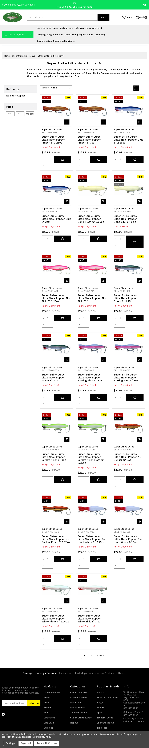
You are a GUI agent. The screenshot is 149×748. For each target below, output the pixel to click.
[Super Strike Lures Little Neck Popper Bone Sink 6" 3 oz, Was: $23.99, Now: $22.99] (129, 184)
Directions (85, 28)
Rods (62, 28)
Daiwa (100, 694)
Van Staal (75, 658)
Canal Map (100, 34)
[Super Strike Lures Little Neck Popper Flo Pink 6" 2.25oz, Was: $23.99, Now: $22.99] (56, 257)
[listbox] (61, 88)
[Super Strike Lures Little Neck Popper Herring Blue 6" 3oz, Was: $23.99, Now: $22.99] (129, 330)
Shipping (41, 34)
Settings (10, 743)
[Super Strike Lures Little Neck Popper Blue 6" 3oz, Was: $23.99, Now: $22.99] (56, 184)
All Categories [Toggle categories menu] (17, 34)
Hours (90, 34)
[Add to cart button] (62, 159)
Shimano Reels (78, 653)
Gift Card (97, 28)
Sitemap (48, 726)
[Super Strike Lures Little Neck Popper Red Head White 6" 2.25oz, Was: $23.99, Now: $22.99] (92, 479)
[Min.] (10, 113)
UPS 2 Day (9, 5)
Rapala (74, 679)
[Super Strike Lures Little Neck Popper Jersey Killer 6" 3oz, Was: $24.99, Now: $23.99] (56, 403)
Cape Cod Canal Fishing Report (69, 34)
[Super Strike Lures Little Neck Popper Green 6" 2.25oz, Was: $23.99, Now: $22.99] (129, 257)
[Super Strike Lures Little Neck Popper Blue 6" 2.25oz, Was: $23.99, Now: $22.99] (129, 111)
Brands (69, 28)
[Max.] (20, 113)
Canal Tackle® (43, 28)
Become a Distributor (64, 41)
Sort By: (45, 88)
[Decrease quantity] (43, 159)
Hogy (100, 658)
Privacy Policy (44, 736)
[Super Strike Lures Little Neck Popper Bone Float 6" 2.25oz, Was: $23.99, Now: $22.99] (92, 184)
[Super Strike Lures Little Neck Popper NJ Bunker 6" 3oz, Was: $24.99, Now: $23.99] (129, 403)
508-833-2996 (26, 5)
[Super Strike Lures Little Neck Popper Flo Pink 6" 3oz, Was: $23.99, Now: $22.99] (92, 257)
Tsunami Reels (78, 669)
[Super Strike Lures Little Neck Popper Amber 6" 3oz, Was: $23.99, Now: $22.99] (92, 111)
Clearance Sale (44, 41)
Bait (77, 28)
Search (103, 17)
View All (101, 699)
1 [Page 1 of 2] (84, 612)
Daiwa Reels (77, 664)
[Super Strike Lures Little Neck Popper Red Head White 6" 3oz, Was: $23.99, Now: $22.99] (129, 479)
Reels (55, 28)
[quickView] (66, 122)
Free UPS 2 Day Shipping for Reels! (74, 6)
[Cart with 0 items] (141, 17)
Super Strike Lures (81, 674)
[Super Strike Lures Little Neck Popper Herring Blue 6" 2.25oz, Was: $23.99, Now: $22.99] (92, 330)
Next (100, 611)
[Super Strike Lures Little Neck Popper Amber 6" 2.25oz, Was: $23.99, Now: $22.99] (56, 111)
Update (30, 113)
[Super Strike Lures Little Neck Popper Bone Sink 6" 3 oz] (135, 232)
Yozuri (100, 664)
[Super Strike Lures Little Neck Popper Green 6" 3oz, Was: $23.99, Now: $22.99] (56, 330)
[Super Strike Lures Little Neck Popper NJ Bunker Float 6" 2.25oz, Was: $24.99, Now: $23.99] (56, 479)
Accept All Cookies (47, 743)
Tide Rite (102, 684)
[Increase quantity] (51, 159)
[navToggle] (6, 34)
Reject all (26, 743)
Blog (49, 34)
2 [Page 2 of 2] (92, 612)
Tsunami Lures (105, 674)
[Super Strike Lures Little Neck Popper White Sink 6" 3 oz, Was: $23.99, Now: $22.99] (92, 552)
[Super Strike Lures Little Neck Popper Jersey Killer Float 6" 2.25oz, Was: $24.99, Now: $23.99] (92, 403)
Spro (99, 669)
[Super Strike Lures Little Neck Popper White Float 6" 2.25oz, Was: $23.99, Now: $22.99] (56, 552)
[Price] (20, 106)
